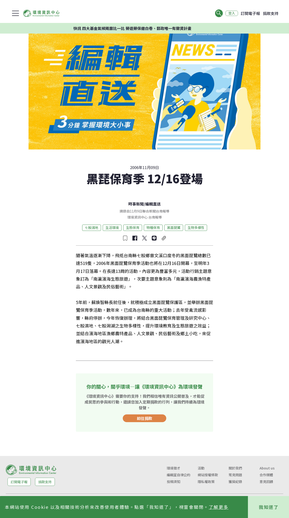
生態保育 (132, 227)
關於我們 (235, 468)
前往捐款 (144, 418)
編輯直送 (153, 204)
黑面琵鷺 (174, 227)
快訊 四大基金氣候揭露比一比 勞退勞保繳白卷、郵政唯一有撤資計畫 (139, 28)
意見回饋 (266, 481)
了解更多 (219, 507)
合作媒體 (266, 474)
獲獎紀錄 (235, 481)
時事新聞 (136, 204)
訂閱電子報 (250, 13)
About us (267, 468)
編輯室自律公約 (178, 474)
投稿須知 (173, 481)
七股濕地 (91, 227)
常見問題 (235, 474)
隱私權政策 (206, 481)
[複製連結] (163, 238)
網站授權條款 (208, 474)
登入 (231, 13)
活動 (201, 468)
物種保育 (153, 227)
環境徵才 (173, 468)
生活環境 (112, 227)
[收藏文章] (125, 238)
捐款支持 (270, 13)
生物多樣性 (196, 227)
